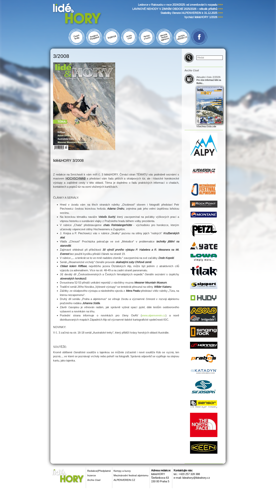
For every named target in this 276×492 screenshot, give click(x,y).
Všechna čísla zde (206, 126)
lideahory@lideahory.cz (196, 477)
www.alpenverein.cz (154, 315)
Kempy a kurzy (122, 470)
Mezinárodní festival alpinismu (131, 475)
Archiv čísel (93, 479)
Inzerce (91, 475)
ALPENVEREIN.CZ (124, 479)
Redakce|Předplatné (99, 470)
